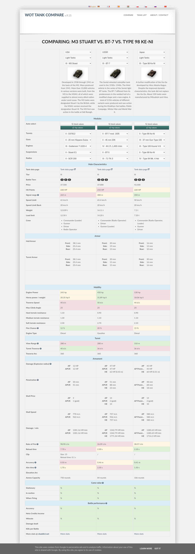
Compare (128, 15)
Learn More (146, 548)
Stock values (78, 124)
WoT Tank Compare (48, 15)
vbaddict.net (43, 534)
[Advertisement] (97, 26)
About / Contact (159, 15)
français (112, 7)
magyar (131, 7)
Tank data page (68, 169)
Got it (157, 548)
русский (158, 7)
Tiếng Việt (169, 7)
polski (140, 7)
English (92, 7)
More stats (65, 534)
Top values (78, 128)
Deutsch (102, 7)
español (121, 7)
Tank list (141, 15)
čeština (149, 7)
